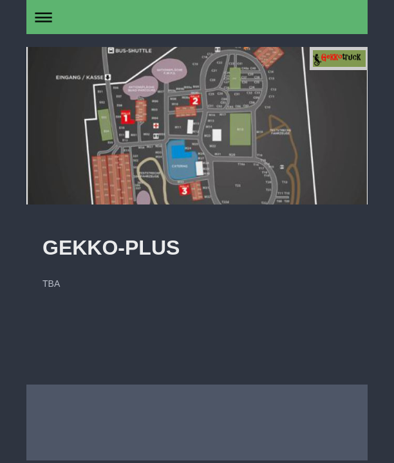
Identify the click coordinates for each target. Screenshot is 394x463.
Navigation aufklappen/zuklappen (197, 17)
